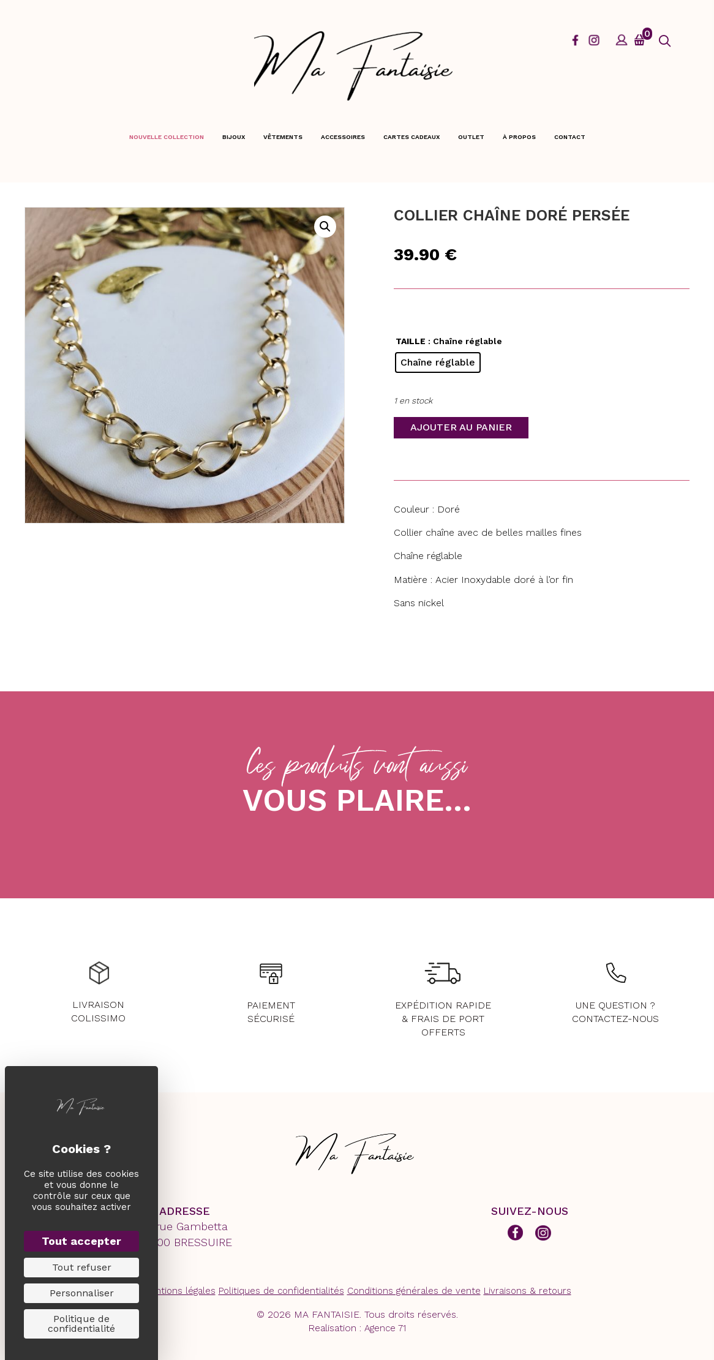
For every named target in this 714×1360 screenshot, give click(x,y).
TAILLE (411, 341)
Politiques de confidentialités (281, 1290)
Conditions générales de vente (414, 1290)
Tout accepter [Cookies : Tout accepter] (81, 1240)
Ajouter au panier (461, 427)
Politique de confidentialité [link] (81, 1323)
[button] (665, 41)
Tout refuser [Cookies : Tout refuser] (81, 1267)
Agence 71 (385, 1328)
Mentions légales (179, 1290)
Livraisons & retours (527, 1290)
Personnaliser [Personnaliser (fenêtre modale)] (82, 1293)
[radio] (437, 362)
